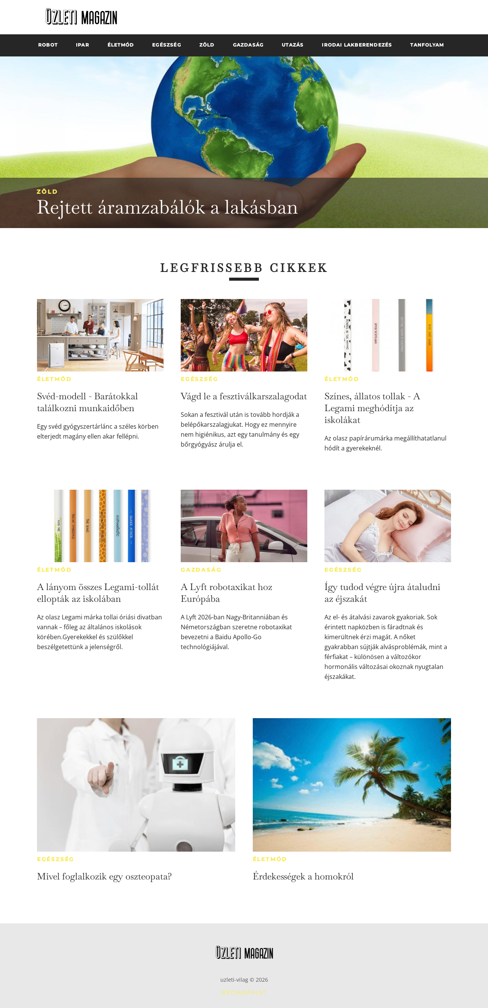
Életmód (54, 379)
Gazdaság (201, 569)
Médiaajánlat (244, 992)
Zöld (47, 191)
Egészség (199, 379)
